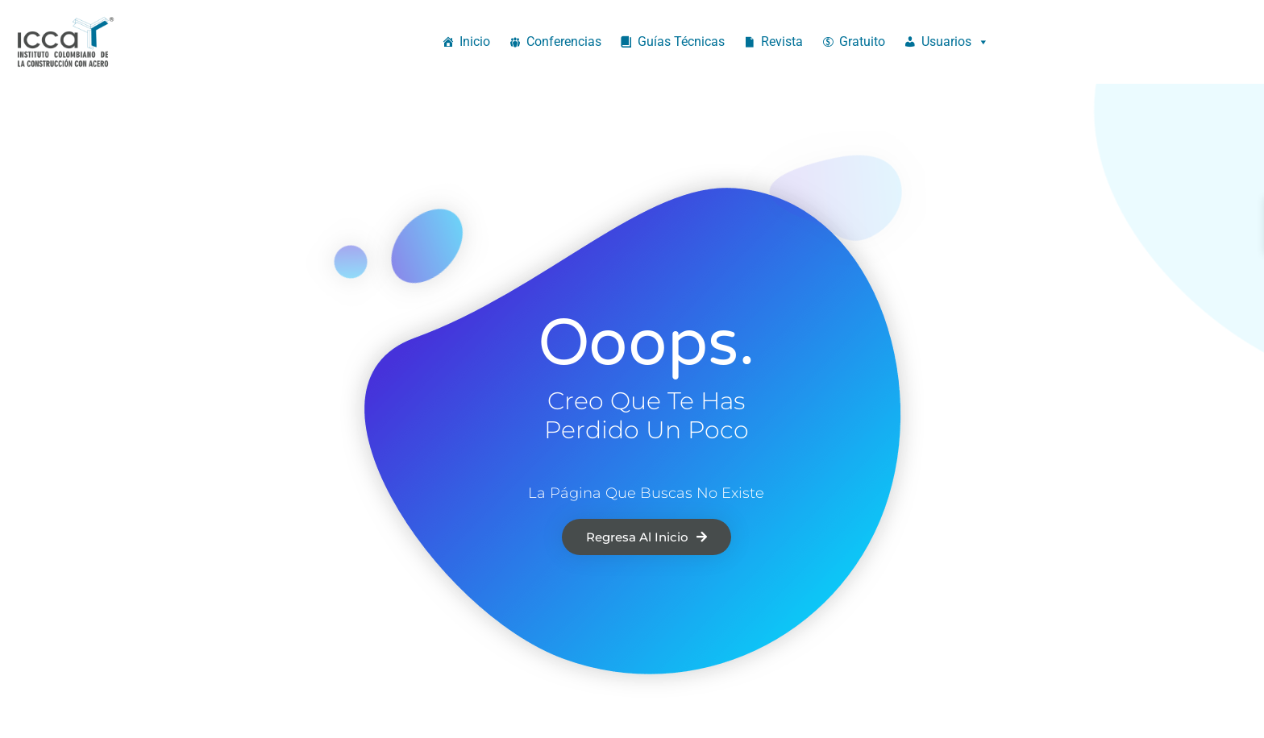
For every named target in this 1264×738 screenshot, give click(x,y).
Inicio (474, 41)
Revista (782, 41)
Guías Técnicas (681, 41)
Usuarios (955, 42)
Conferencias (563, 41)
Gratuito (862, 41)
